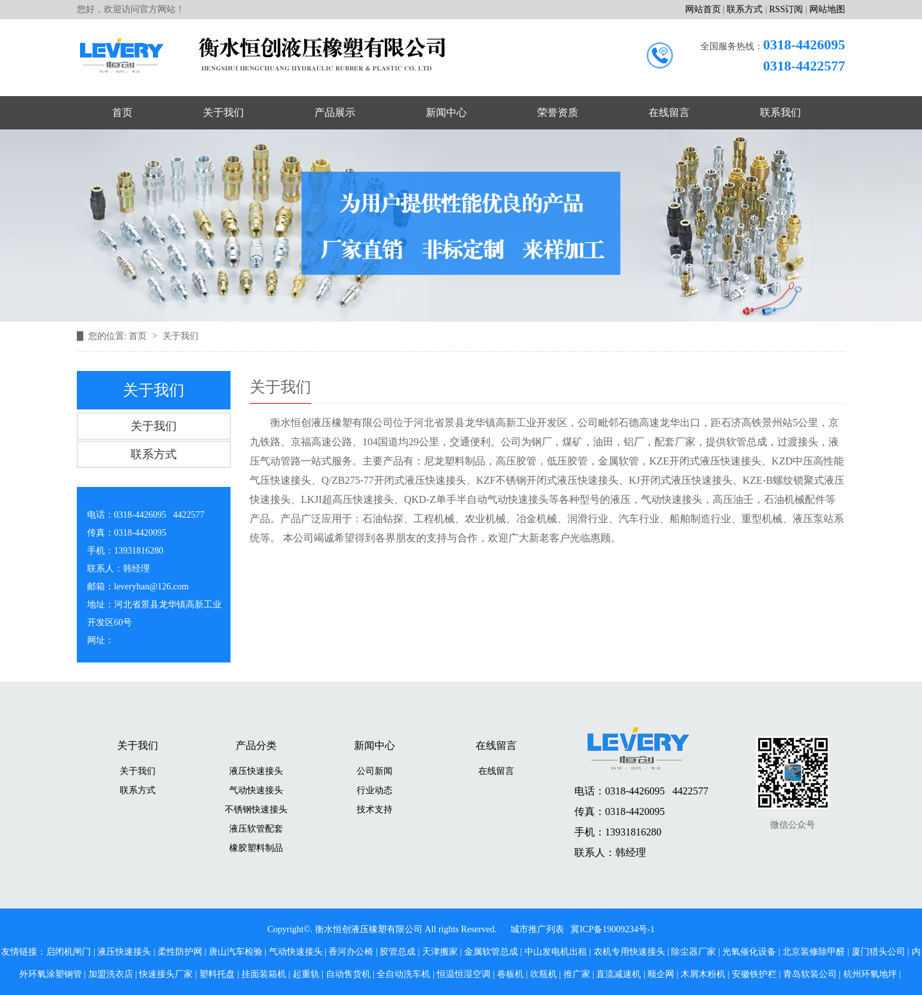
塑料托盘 (217, 974)
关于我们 (223, 112)
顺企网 (660, 974)
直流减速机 (618, 974)
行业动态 (374, 790)
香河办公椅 (350, 952)
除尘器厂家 (693, 952)
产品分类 (256, 745)
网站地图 (827, 9)
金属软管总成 (491, 952)
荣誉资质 (557, 112)
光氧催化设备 (749, 952)
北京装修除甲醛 (813, 952)
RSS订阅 (786, 9)
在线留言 (669, 112)
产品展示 (334, 112)
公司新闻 (374, 771)
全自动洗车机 (403, 974)
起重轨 (306, 974)
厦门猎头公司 (878, 952)
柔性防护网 (180, 952)
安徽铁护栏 (754, 974)
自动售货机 (348, 974)
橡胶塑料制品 (256, 848)
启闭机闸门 (68, 952)
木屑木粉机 (703, 974)
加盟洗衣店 (110, 974)
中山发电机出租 (555, 952)
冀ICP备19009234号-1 (612, 929)
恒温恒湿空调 (463, 974)
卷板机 (510, 974)
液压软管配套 (256, 829)
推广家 (576, 974)
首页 (122, 112)
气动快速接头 (256, 790)
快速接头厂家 (166, 974)
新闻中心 (446, 112)
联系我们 (780, 112)
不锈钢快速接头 (256, 809)
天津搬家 (440, 952)
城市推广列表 (537, 929)
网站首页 (703, 9)
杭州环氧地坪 (870, 974)
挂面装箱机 (263, 974)
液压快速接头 (256, 771)
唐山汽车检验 (236, 952)
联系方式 (745, 9)
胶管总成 (398, 952)
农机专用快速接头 (629, 952)
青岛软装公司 (810, 974)
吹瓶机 (543, 974)
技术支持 (374, 809)
